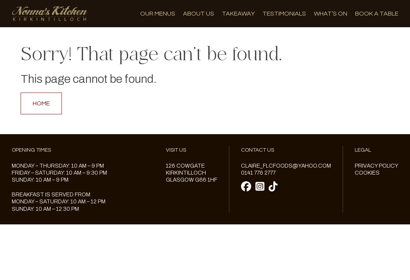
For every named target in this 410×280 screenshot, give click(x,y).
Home (41, 103)
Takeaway (238, 13)
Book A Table (376, 13)
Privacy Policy (376, 166)
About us (198, 13)
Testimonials (284, 13)
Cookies (367, 173)
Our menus (157, 13)
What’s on (330, 13)
